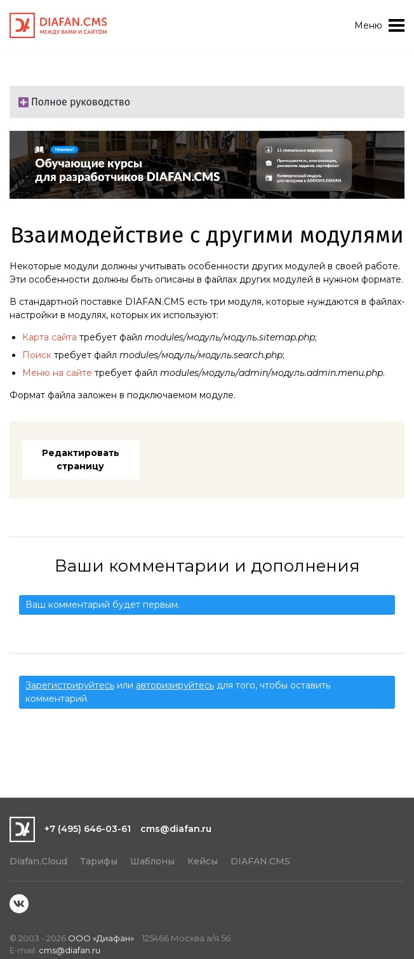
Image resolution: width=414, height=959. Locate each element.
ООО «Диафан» (101, 938)
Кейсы (202, 861)
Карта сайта (49, 337)
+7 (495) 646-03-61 (87, 829)
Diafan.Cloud (38, 861)
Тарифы (98, 861)
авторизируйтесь (175, 685)
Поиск (36, 355)
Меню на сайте (57, 373)
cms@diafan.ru (175, 829)
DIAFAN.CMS (260, 861)
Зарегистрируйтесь (69, 685)
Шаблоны (152, 861)
